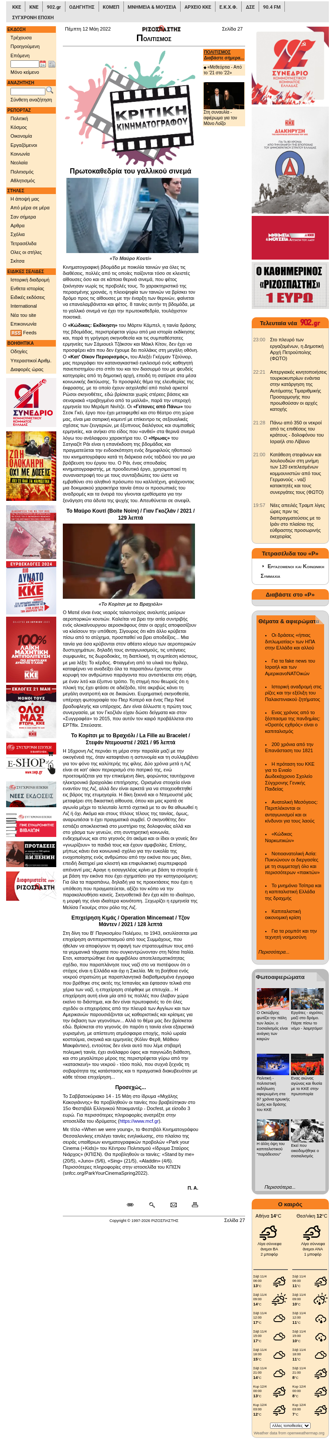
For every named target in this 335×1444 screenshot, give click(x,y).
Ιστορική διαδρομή (29, 279)
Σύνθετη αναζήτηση (31, 99)
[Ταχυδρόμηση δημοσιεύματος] (173, 1205)
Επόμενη (20, 55)
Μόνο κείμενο (24, 72)
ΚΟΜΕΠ (111, 7)
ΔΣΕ (250, 7)
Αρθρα (17, 225)
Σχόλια (17, 234)
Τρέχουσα (21, 37)
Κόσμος (18, 127)
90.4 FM (272, 7)
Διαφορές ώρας (26, 369)
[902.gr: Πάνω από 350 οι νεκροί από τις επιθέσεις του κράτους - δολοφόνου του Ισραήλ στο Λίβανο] (259, 422)
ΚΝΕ (33, 7)
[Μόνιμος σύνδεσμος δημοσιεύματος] (133, 1205)
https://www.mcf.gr (139, 1121)
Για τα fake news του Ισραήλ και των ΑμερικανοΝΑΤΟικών (290, 667)
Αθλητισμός (22, 180)
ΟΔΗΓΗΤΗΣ (82, 7)
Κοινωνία (20, 153)
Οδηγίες (18, 351)
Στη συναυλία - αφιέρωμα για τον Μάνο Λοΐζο (224, 104)
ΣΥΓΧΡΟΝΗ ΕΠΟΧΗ (33, 18)
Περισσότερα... (274, 952)
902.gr (54, 7)
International (23, 306)
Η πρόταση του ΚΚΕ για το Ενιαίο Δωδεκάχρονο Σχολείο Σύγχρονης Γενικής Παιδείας (290, 776)
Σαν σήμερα (23, 216)
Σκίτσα (17, 261)
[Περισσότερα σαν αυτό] (151, 1205)
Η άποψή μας (24, 198)
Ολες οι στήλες (26, 252)
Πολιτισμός (22, 171)
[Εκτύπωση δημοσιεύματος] (191, 1205)
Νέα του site (23, 315)
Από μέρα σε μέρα (30, 207)
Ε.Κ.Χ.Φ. (228, 7)
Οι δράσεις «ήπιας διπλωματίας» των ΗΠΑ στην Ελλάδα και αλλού (290, 641)
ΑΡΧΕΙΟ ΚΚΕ (198, 7)
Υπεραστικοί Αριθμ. (30, 360)
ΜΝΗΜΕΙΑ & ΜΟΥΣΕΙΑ (152, 7)
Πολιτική (19, 118)
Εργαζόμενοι (23, 145)
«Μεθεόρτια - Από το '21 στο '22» (223, 70)
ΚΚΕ (16, 7)
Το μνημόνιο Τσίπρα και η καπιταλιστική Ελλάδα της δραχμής (293, 892)
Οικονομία (21, 136)
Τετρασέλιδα (23, 243)
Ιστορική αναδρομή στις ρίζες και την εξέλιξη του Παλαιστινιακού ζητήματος (293, 693)
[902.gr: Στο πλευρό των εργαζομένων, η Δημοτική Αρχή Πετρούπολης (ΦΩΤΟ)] (259, 339)
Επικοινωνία (23, 323)
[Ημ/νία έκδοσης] (24, 64)
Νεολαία (18, 162)
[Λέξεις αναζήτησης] (27, 92)
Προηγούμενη (25, 46)
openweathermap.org (306, 1433)
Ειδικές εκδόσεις (27, 297)
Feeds (23, 333)
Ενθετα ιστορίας (27, 288)
